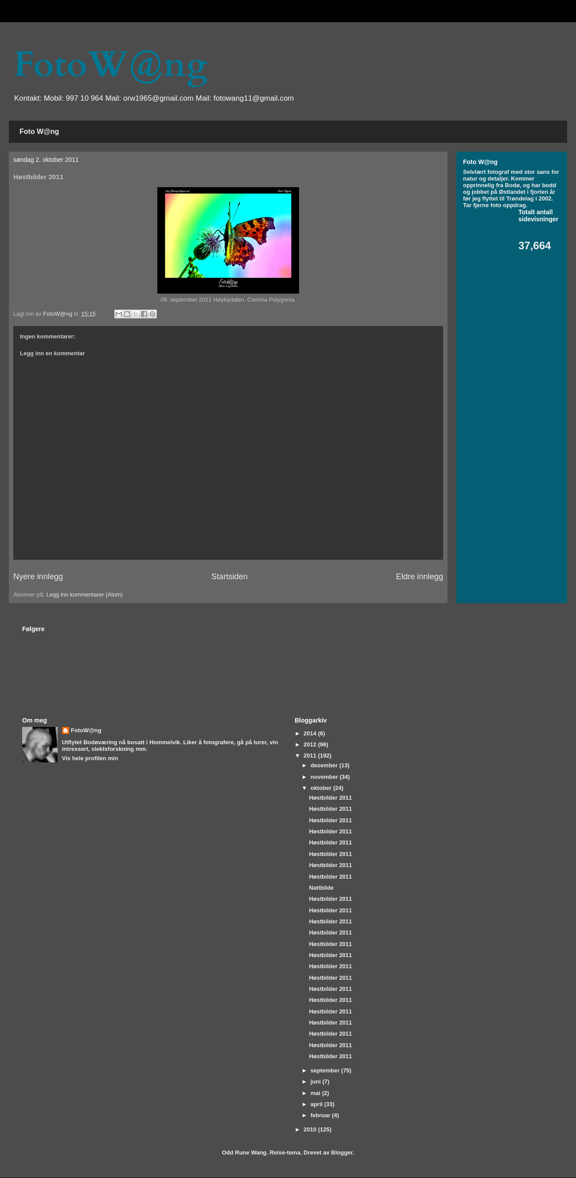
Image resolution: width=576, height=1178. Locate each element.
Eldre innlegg (419, 576)
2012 (311, 744)
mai (316, 1093)
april (317, 1104)
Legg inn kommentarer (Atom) (84, 594)
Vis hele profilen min (90, 758)
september (326, 1070)
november (325, 777)
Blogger (341, 1152)
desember (325, 765)
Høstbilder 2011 (330, 797)
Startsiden (229, 576)
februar (321, 1115)
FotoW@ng (110, 65)
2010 (311, 1129)
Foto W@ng (39, 131)
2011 (311, 755)
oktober (322, 788)
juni (317, 1081)
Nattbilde (321, 887)
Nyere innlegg (38, 576)
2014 (311, 733)
